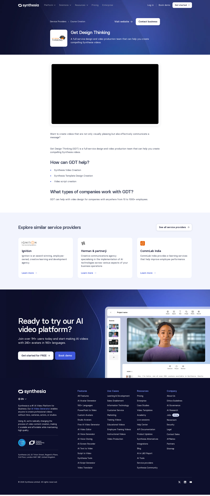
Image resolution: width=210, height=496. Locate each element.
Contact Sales (173, 435)
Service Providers (58, 21)
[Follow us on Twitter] (179, 483)
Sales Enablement (115, 401)
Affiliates (171, 440)
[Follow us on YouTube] (191, 483)
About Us (171, 396)
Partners (171, 445)
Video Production (115, 440)
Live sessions (143, 420)
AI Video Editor (84, 430)
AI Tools (141, 459)
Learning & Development (118, 396)
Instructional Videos (116, 435)
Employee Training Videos (119, 430)
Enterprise (141, 401)
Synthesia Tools (85, 459)
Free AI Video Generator (89, 425)
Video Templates (145, 411)
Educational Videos (116, 425)
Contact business (148, 21)
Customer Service (115, 411)
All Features (83, 396)
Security (171, 425)
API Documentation (146, 430)
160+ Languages (85, 406)
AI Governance (173, 406)
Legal (169, 430)
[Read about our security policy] (22, 446)
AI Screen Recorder (86, 445)
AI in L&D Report (145, 454)
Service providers (145, 464)
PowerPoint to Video (87, 411)
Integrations (142, 445)
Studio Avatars (84, 420)
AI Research (172, 411)
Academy (141, 415)
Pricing (140, 396)
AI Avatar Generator (87, 401)
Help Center (142, 425)
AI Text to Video (85, 449)
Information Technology (118, 406)
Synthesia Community (147, 469)
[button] (50, 5)
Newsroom (172, 420)
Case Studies (143, 406)
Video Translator (85, 469)
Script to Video (84, 454)
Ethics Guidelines (174, 401)
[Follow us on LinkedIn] (185, 483)
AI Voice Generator (86, 435)
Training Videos (114, 420)
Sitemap (170, 449)
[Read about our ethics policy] (36, 446)
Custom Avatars (85, 415)
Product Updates (145, 435)
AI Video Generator (41, 409)
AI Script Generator (86, 464)
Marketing (111, 415)
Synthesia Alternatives (147, 440)
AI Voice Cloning (85, 440)
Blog (139, 449)
